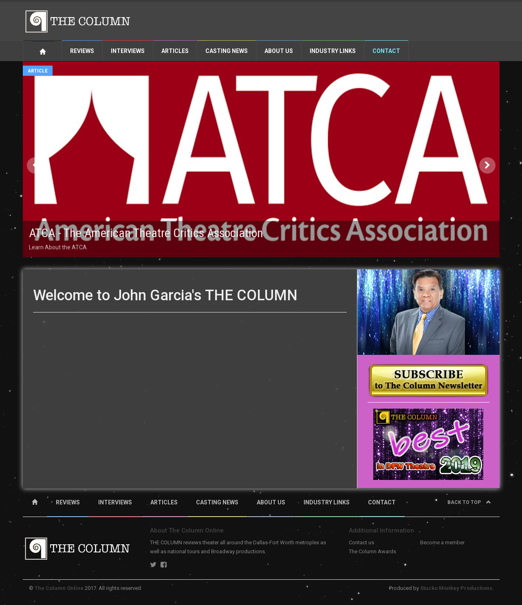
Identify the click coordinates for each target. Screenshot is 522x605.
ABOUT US (271, 502)
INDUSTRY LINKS (327, 502)
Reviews (82, 51)
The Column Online (59, 588)
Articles (175, 51)
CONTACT (382, 502)
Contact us (361, 542)
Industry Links (333, 51)
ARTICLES (164, 502)
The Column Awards (372, 551)
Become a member (442, 542)
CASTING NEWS (217, 502)
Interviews (128, 51)
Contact (386, 51)
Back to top (469, 502)
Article (38, 71)
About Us (278, 51)
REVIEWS (68, 502)
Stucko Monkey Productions (456, 588)
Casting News (226, 51)
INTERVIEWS (115, 502)
